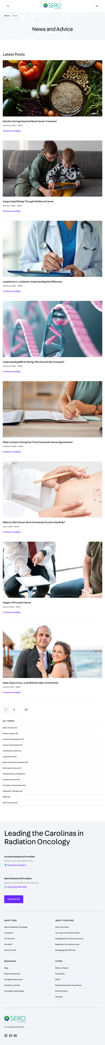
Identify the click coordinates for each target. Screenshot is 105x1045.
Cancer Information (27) (13, 739)
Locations (8, 933)
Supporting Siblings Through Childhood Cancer (28, 201)
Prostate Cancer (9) (11, 780)
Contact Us (14, 899)
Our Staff (8, 944)
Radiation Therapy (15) (13, 791)
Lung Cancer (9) (10, 757)
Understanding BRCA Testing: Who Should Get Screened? (33, 362)
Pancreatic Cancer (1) (12, 768)
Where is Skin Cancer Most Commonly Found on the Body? (34, 522)
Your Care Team (62, 927)
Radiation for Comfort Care (67, 944)
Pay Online (60, 974)
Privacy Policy (61, 991)
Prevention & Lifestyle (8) (14, 774)
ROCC (58, 980)
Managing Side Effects (65, 950)
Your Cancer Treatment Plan (67, 933)
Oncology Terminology (14, 991)
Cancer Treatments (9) (12, 745)
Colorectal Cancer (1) (12, 751)
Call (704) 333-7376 (17, 887)
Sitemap (59, 997)
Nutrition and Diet (12, 985)
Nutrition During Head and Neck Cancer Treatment (30, 121)
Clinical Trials (10, 950)
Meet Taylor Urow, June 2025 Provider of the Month (30, 683)
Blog (6, 968)
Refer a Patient (61, 968)
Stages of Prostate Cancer (17, 602)
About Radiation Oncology (15, 927)
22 (26, 709)
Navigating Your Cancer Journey (69, 939)
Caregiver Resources (13, 980)
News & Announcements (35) (15, 762)
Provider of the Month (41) (14, 785)
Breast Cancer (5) (10, 734)
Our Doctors (9, 939)
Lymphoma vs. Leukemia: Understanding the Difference (32, 282)
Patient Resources (12, 974)
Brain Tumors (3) (10, 728)
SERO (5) (6, 797)
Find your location (16, 865)
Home (6, 16)
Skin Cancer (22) (10, 803)
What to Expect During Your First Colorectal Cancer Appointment (38, 442)
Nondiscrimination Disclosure (68, 985)
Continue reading (11, 131)
